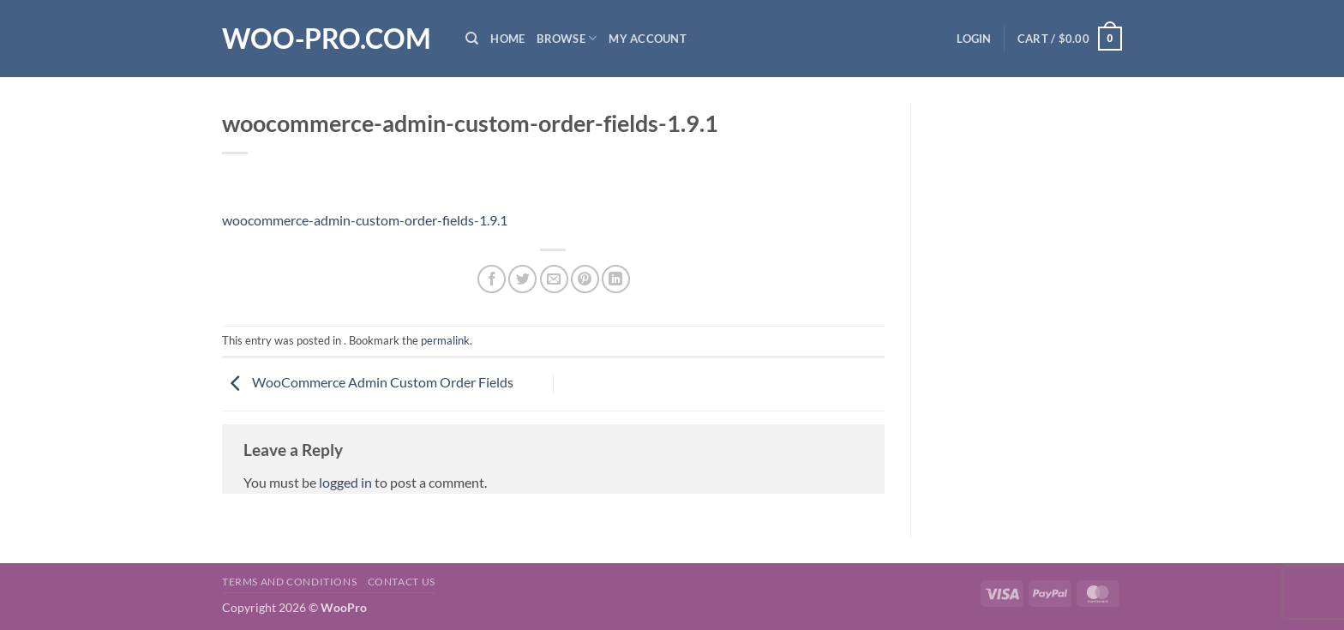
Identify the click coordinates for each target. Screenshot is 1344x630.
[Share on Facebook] (491, 279)
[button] (974, 38)
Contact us (401, 581)
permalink (445, 340)
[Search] (471, 38)
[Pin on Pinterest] (585, 279)
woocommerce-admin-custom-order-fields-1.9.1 (364, 220)
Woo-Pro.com (326, 38)
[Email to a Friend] (554, 279)
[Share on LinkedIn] (616, 279)
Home (507, 38)
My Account (648, 38)
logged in (345, 482)
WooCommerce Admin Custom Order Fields (367, 382)
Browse (567, 38)
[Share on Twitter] (522, 279)
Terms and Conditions (289, 581)
